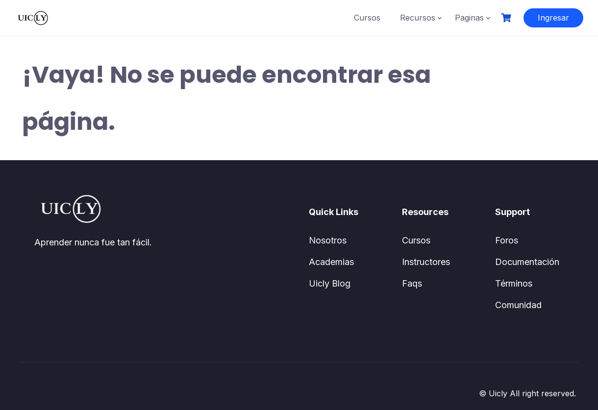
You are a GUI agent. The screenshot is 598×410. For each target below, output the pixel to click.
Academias (331, 262)
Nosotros (328, 240)
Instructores (426, 262)
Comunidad (518, 305)
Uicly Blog (329, 283)
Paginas (469, 18)
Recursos (417, 18)
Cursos (367, 18)
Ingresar (553, 18)
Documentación (527, 262)
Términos (513, 283)
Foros (506, 240)
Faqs (412, 283)
